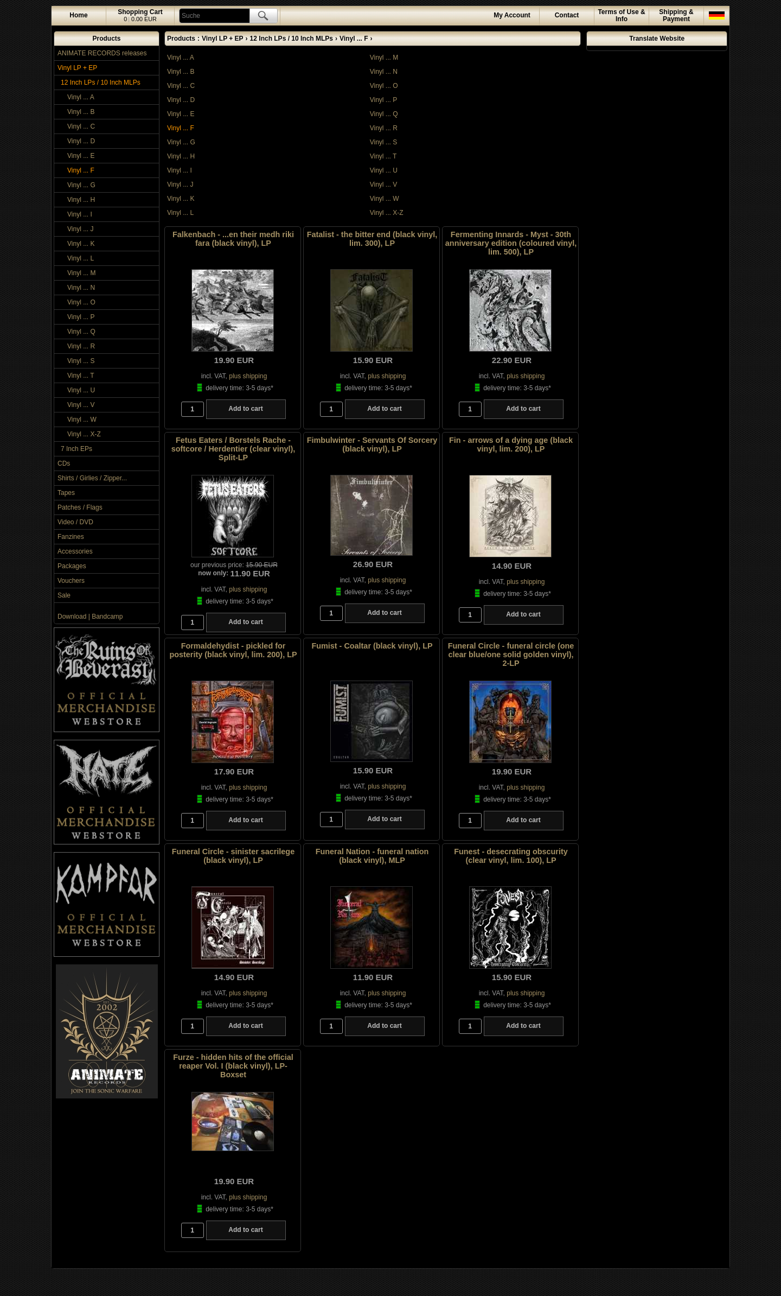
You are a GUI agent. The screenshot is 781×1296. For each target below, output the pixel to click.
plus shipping (248, 376)
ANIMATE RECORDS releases (101, 53)
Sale (64, 595)
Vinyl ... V (80, 405)
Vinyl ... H (81, 200)
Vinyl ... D (81, 141)
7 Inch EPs (76, 449)
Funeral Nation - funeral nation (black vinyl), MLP (372, 856)
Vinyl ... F (80, 170)
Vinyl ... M (81, 273)
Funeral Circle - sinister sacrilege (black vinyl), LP (233, 856)
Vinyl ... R (81, 346)
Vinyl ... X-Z (84, 434)
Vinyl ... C (81, 126)
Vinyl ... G (81, 185)
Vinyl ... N (81, 287)
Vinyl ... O (81, 302)
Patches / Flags (80, 507)
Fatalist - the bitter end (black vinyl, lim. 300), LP (372, 238)
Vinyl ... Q (81, 331)
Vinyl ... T (80, 375)
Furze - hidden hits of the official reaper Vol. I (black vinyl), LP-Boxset (233, 1066)
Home (78, 15)
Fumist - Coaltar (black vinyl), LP (371, 645)
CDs (63, 463)
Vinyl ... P (80, 317)
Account (512, 15)
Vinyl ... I (79, 214)
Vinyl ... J (80, 229)
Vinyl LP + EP (77, 68)
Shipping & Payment (676, 15)
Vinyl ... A (80, 97)
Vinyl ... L (80, 258)
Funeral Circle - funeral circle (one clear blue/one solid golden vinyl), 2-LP (511, 654)
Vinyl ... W (82, 419)
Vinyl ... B (80, 112)
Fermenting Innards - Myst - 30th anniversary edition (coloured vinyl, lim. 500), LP (511, 243)
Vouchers (71, 581)
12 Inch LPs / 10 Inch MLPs (100, 82)
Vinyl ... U (81, 390)
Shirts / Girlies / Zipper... (92, 478)
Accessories (75, 551)
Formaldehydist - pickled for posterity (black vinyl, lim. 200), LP (233, 650)
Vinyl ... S (80, 361)
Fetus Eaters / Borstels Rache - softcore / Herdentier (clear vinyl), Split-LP (233, 449)
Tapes (66, 493)
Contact (567, 15)
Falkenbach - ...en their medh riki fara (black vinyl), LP (233, 238)
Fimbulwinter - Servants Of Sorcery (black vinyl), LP (372, 444)
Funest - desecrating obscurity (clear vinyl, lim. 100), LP (511, 856)
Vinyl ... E (80, 156)
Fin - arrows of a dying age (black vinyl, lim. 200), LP (511, 444)
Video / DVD (75, 522)
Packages (71, 566)
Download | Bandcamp (90, 616)
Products (106, 38)
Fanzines (70, 537)
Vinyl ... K (80, 243)
